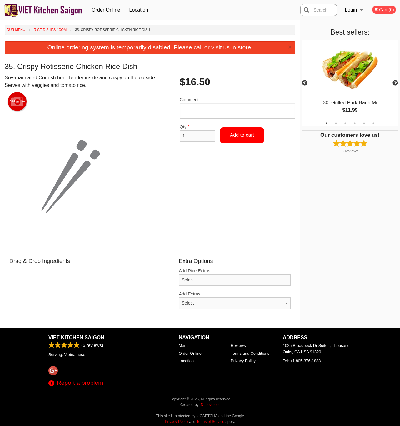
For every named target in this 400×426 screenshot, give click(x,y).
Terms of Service (210, 421)
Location (138, 9)
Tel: (302, 361)
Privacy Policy (243, 361)
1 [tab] (326, 123)
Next (395, 83)
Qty (197, 133)
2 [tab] (336, 123)
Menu (184, 345)
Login (351, 9)
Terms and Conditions (250, 353)
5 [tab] (364, 123)
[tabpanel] (350, 83)
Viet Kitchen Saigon (76, 337)
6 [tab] (373, 123)
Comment (237, 108)
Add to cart (242, 135)
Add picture (17, 101)
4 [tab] (355, 123)
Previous (305, 83)
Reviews (238, 345)
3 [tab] (345, 123)
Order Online (106, 9)
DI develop (209, 405)
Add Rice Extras (235, 277)
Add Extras (235, 300)
